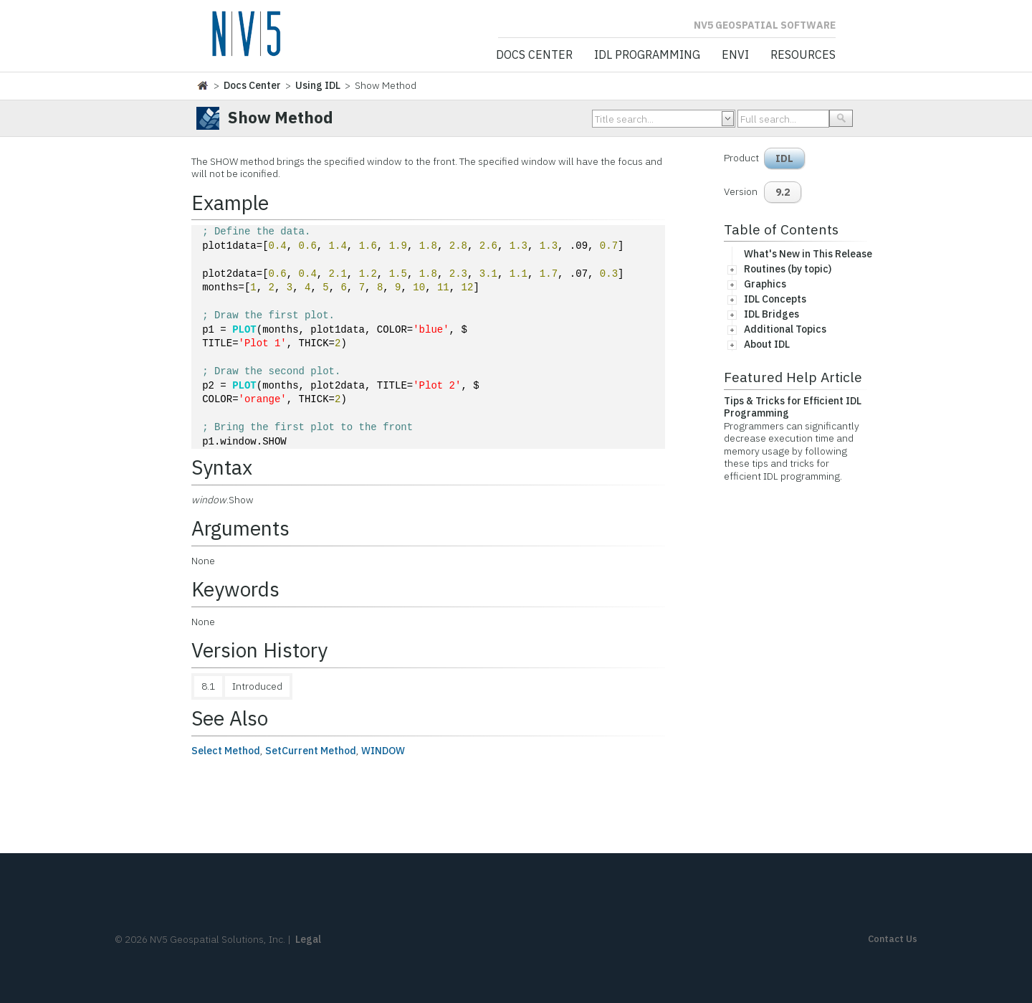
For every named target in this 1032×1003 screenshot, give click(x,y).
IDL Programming (647, 55)
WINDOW (383, 750)
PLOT (244, 330)
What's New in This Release (808, 253)
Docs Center (534, 55)
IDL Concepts (775, 299)
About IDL (767, 344)
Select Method (225, 750)
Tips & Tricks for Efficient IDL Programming (792, 407)
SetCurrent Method (310, 750)
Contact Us (892, 939)
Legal (308, 939)
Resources (803, 55)
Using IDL (317, 85)
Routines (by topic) (787, 268)
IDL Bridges (771, 314)
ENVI (735, 55)
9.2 (782, 192)
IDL (784, 158)
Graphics (765, 283)
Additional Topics (785, 329)
